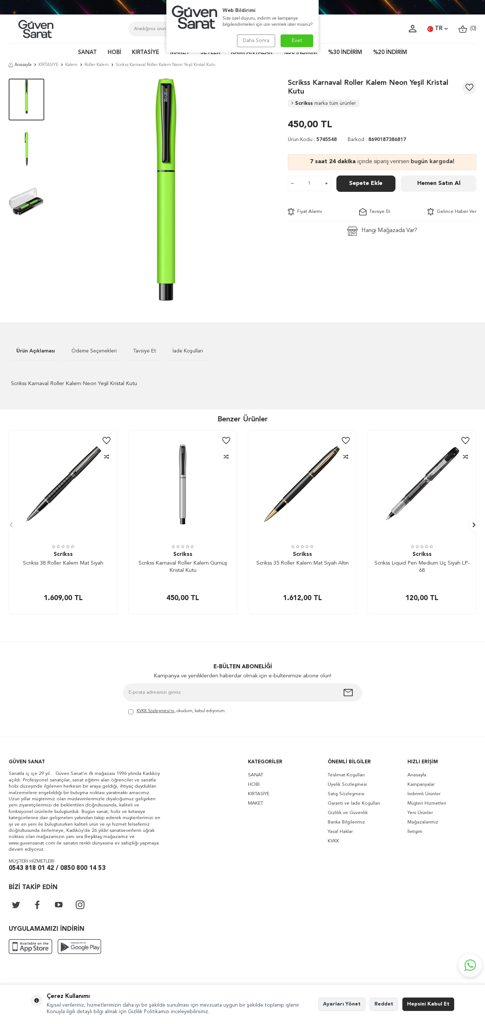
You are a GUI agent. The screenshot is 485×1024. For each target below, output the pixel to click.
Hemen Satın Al (438, 183)
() (467, 29)
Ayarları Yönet (342, 1004)
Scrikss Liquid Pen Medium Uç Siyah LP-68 (422, 567)
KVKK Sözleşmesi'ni (155, 711)
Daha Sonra (256, 40)
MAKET (180, 52)
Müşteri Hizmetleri (426, 803)
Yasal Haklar (340, 831)
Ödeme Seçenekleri (94, 351)
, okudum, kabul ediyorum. (177, 711)
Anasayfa (20, 64)
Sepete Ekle (365, 183)
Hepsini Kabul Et (428, 1004)
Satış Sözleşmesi (346, 794)
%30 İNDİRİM (345, 52)
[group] (166, 190)
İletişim (414, 831)
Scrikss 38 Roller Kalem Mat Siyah (63, 563)
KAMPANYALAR (251, 52)
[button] (9, 525)
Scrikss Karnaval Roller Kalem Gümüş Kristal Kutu (182, 567)
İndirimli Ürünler (423, 794)
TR (437, 29)
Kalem (71, 65)
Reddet (383, 1004)
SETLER (210, 52)
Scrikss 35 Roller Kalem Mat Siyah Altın (302, 563)
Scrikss (323, 103)
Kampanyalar (421, 784)
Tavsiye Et (374, 211)
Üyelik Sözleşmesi (347, 784)
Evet (297, 40)
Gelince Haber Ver (451, 211)
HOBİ (114, 52)
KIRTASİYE (145, 52)
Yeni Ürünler (420, 812)
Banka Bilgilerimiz (346, 822)
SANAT (87, 52)
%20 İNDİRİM (390, 52)
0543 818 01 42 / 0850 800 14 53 (57, 868)
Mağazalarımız (422, 822)
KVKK (333, 841)
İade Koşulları (188, 351)
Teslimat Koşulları (346, 775)
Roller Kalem (96, 65)
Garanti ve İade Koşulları (354, 803)
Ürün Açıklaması (35, 351)
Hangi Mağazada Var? (382, 231)
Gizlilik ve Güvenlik (348, 812)
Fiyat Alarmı (305, 211)
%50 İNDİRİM (300, 52)
